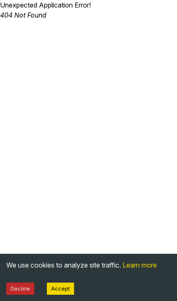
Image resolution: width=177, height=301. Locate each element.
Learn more (140, 265)
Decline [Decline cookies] (20, 288)
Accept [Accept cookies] (60, 288)
